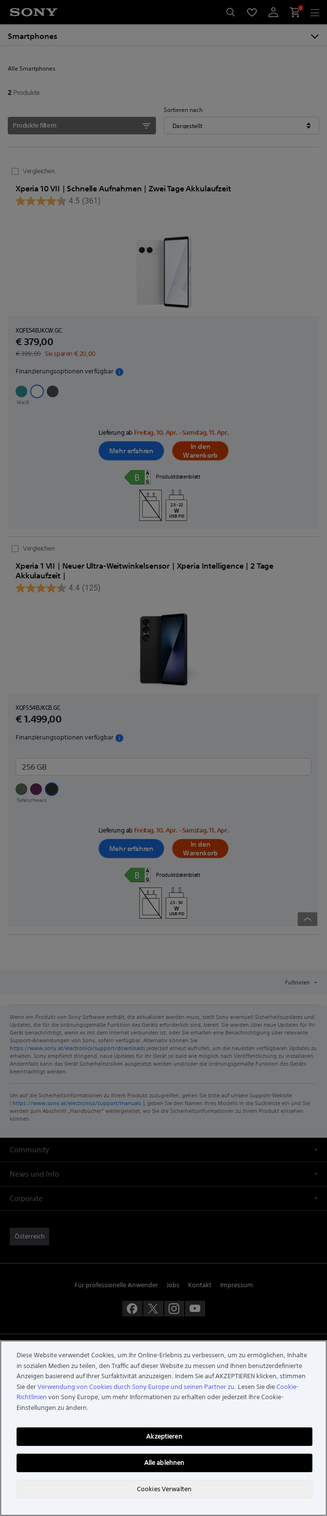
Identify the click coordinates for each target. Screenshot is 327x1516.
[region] (163, 1428)
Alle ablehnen (164, 1463)
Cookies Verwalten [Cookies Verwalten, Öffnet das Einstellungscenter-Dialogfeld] (164, 1489)
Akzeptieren (164, 1436)
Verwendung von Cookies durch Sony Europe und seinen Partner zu (136, 1387)
